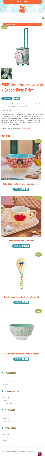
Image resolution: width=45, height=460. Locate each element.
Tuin (29, 128)
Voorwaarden (7, 403)
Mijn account (7, 416)
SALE (25, 128)
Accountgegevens (8, 421)
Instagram (6, 434)
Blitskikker (16, 451)
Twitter (5, 437)
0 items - (22, 2)
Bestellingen (7, 418)
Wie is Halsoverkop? (9, 382)
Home (4, 379)
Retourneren (7, 397)
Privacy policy (30, 451)
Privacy (5, 400)
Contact (5, 384)
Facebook (6, 440)
